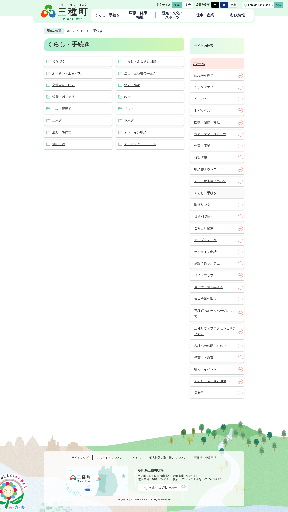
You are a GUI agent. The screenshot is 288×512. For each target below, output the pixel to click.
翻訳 (278, 5)
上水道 (57, 120)
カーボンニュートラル (140, 144)
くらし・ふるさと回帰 (140, 61)
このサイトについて (109, 457)
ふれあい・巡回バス (66, 73)
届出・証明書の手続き (140, 73)
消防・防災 (132, 85)
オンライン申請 (135, 132)
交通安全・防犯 (63, 85)
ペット (129, 108)
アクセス (135, 457)
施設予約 (58, 144)
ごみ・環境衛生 (63, 108)
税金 (127, 97)
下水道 (129, 120)
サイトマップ (80, 457)
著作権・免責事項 (205, 457)
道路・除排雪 (61, 132)
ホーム (71, 31)
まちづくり (60, 61)
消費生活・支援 (63, 97)
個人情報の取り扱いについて (167, 457)
